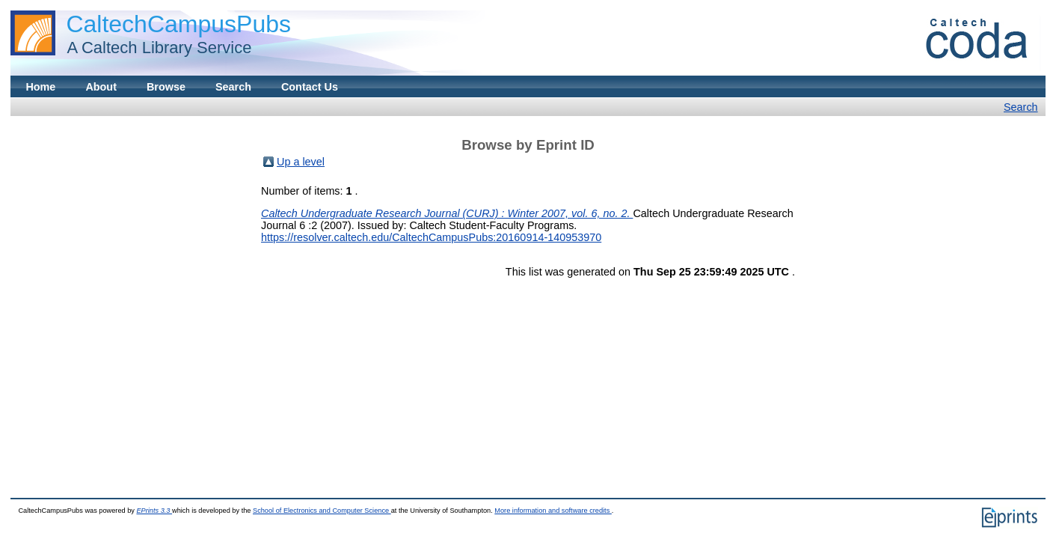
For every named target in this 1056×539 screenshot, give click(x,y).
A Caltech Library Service (154, 47)
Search (233, 87)
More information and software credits (553, 510)
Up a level (301, 162)
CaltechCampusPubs (178, 23)
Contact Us (309, 87)
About (101, 87)
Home (40, 87)
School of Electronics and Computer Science (322, 510)
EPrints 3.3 (154, 510)
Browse (166, 87)
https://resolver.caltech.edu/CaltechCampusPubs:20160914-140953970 (431, 237)
